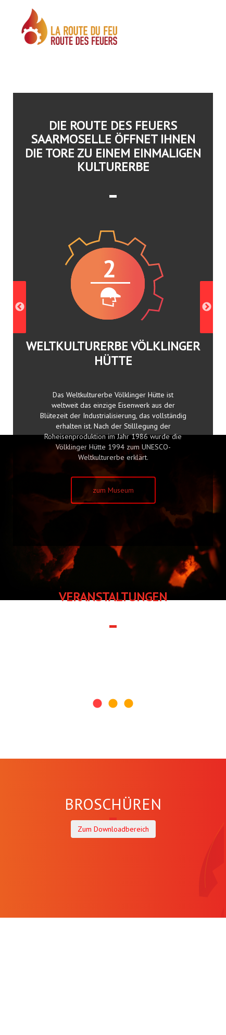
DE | (185, 50)
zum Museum (113, 490)
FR (195, 50)
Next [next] (206, 307)
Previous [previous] (19, 307)
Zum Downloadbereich (113, 829)
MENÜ (164, 36)
